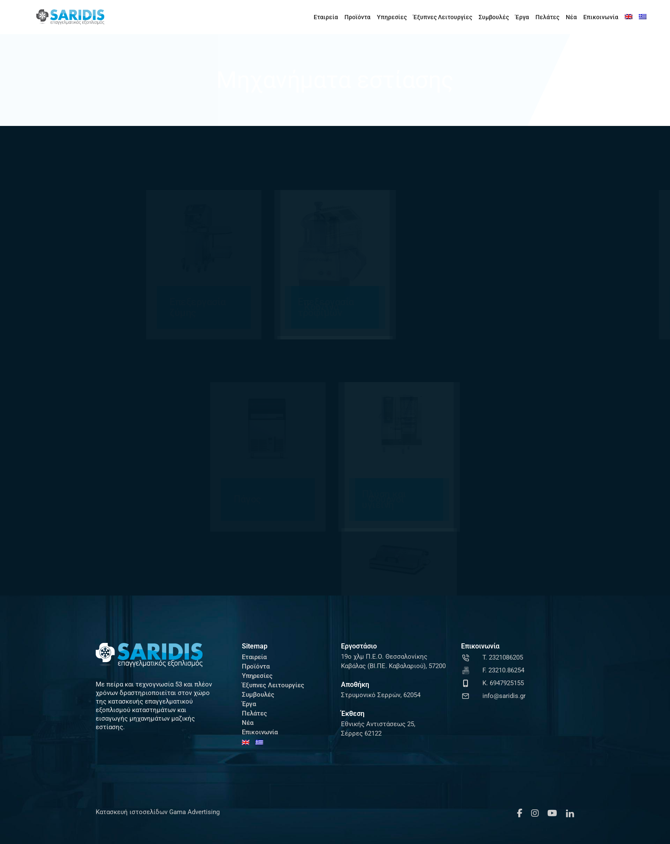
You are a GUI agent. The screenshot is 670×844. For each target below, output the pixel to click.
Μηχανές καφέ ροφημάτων (589, 307)
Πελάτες (547, 17)
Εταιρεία (326, 17)
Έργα (522, 17)
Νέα (571, 17)
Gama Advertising (194, 812)
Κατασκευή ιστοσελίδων (132, 812)
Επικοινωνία (600, 17)
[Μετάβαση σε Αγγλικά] (628, 17)
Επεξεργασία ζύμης (72, 307)
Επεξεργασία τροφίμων (201, 307)
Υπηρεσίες (392, 17)
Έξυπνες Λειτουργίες (442, 17)
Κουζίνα (446, 307)
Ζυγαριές (321, 307)
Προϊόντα (357, 17)
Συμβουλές (494, 17)
